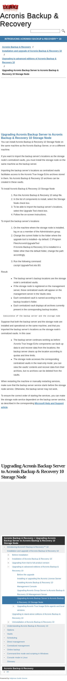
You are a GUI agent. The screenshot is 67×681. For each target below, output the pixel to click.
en (8, 672)
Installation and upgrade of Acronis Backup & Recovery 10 (32, 51)
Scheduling (12, 638)
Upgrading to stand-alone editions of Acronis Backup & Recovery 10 (36, 616)
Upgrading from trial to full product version (30, 563)
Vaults (10, 634)
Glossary (11, 661)
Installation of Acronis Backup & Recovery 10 (32, 559)
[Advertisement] (33, 105)
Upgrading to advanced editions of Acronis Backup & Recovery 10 (29, 60)
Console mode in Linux (17, 657)
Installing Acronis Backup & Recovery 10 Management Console (35, 584)
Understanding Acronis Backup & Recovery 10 (27, 626)
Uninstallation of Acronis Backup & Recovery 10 (33, 622)
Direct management (16, 642)
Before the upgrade (25, 575)
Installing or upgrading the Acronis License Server (39, 578)
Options (10, 630)
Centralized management (18, 646)
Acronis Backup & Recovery (10, 8)
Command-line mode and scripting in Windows (27, 653)
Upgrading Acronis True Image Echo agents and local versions (40, 608)
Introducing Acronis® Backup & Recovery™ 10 (33, 39)
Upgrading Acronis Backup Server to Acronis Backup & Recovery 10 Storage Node (40, 600)
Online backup (13, 650)
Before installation (20, 555)
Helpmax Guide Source (18, 678)
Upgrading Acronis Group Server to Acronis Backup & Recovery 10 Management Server (40, 592)
